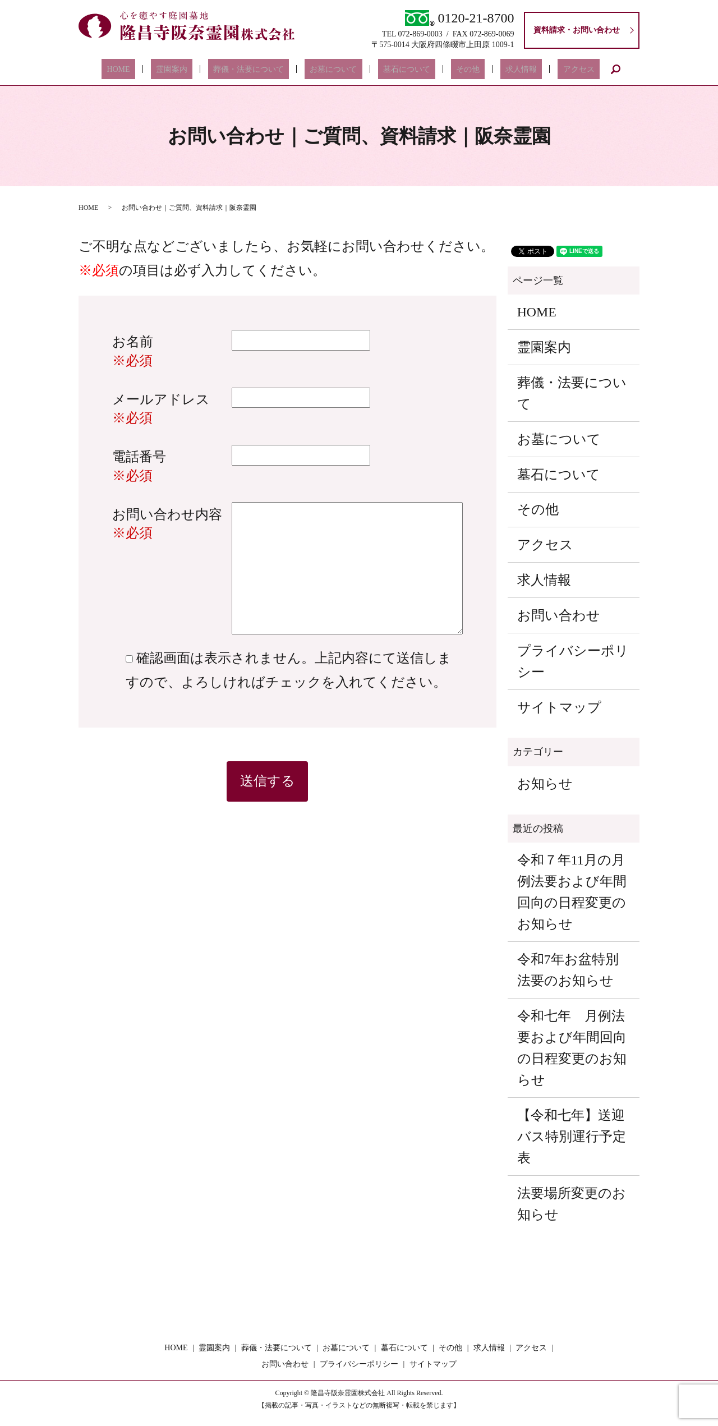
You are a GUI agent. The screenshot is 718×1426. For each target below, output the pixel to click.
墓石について (401, 69)
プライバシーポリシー (573, 661)
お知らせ (545, 783)
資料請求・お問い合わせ (576, 30)
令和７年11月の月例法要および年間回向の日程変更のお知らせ (572, 892)
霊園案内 (197, 69)
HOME (153, 69)
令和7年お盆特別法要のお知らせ (568, 970)
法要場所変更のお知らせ (571, 1204)
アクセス (543, 69)
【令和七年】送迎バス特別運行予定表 (571, 1136)
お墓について (338, 69)
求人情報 (496, 69)
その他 (452, 69)
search (575, 69)
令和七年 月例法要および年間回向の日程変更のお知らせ (572, 1048)
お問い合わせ (558, 615)
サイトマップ (559, 707)
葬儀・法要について (264, 69)
